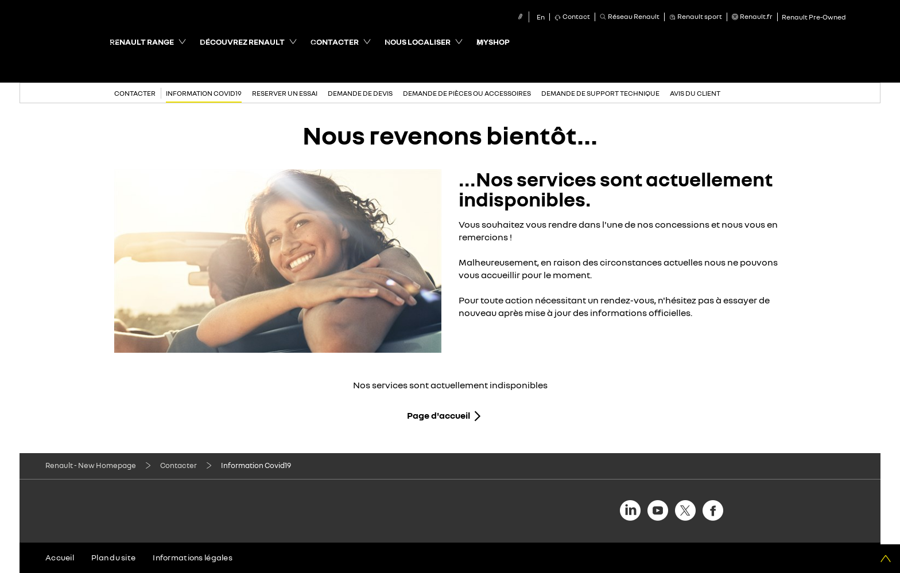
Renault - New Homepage (90, 465)
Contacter (178, 465)
